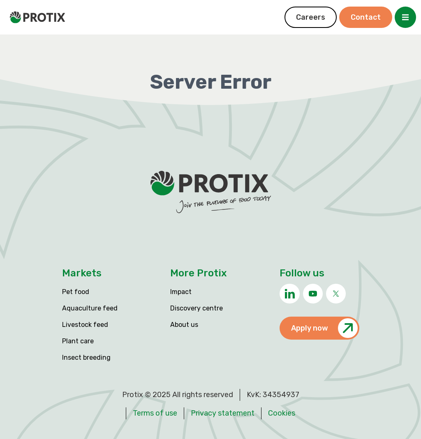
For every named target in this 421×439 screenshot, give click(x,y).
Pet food (75, 292)
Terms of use (155, 413)
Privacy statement (222, 413)
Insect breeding (86, 357)
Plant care (78, 341)
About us (184, 325)
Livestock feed (85, 325)
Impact (181, 292)
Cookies (281, 413)
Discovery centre (196, 308)
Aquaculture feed (90, 308)
